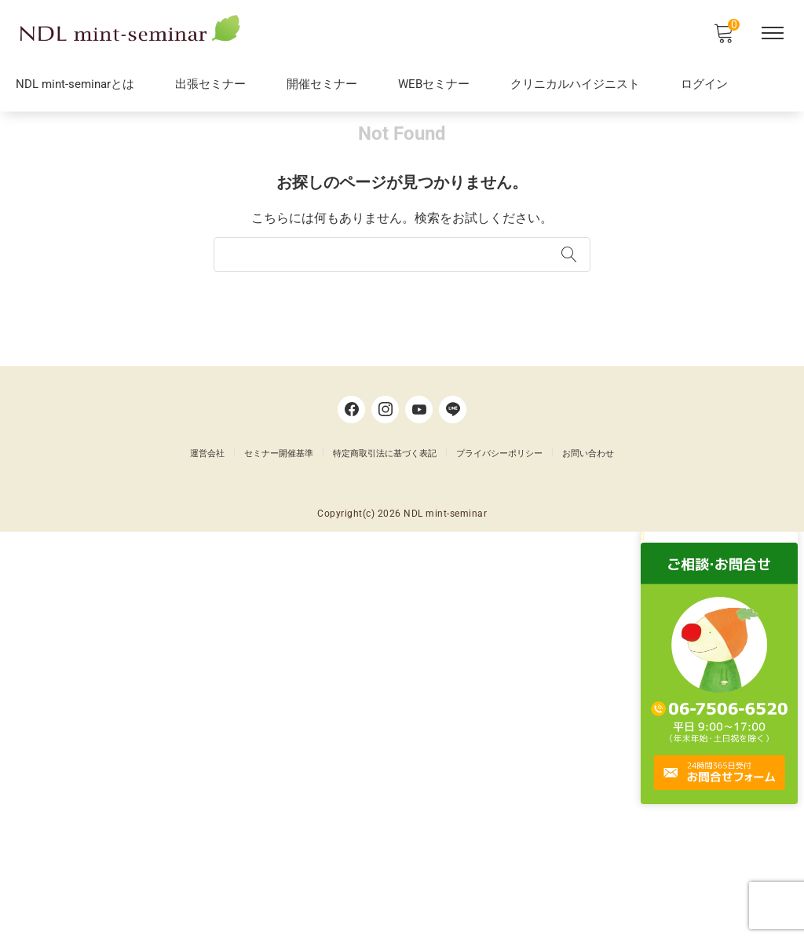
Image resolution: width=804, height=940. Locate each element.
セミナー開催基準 (278, 830)
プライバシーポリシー (499, 830)
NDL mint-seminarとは (75, 86)
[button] (724, 918)
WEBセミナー (434, 86)
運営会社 (207, 830)
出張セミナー (210, 86)
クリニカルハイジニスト (575, 86)
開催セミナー (322, 86)
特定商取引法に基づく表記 (385, 830)
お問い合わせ (588, 830)
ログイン (704, 86)
